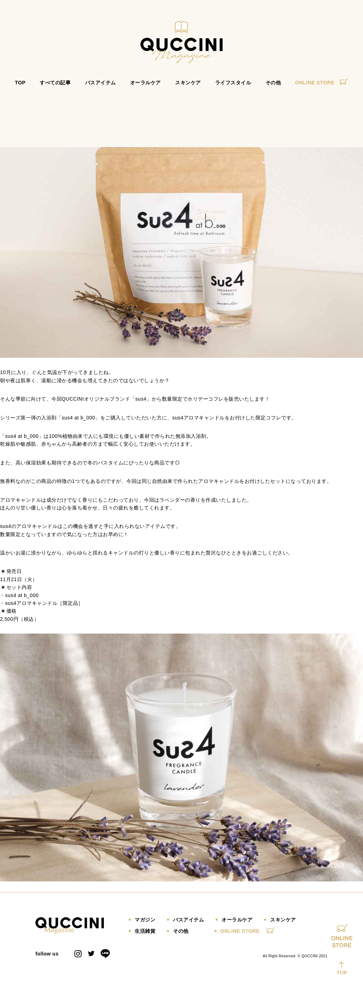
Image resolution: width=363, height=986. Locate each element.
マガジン (145, 923)
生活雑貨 (145, 934)
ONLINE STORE (321, 86)
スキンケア (188, 86)
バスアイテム (100, 86)
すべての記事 (55, 86)
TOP (20, 86)
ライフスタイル (233, 86)
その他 (273, 86)
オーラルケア (145, 86)
